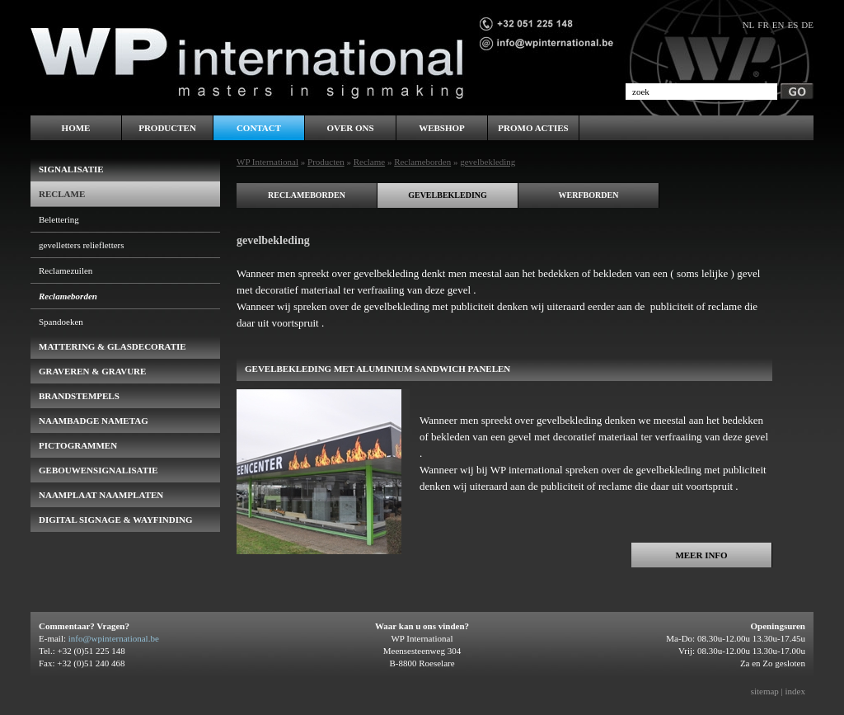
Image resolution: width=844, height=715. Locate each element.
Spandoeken (61, 322)
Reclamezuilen (65, 270)
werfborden (589, 195)
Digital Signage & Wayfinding (116, 519)
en (778, 25)
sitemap (765, 691)
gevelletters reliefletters (81, 245)
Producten (326, 162)
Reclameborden (422, 162)
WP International (267, 162)
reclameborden (306, 195)
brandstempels (79, 396)
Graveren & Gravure (92, 371)
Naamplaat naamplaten (101, 495)
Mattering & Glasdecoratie (112, 346)
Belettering (59, 219)
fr (762, 25)
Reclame (369, 162)
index (795, 691)
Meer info (701, 555)
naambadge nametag (93, 421)
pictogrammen (78, 445)
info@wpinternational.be (113, 638)
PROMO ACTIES (533, 128)
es (792, 25)
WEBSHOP (442, 128)
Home (76, 128)
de (807, 25)
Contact (259, 128)
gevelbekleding (447, 195)
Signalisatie (71, 169)
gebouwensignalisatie (98, 470)
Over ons (349, 128)
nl (749, 25)
